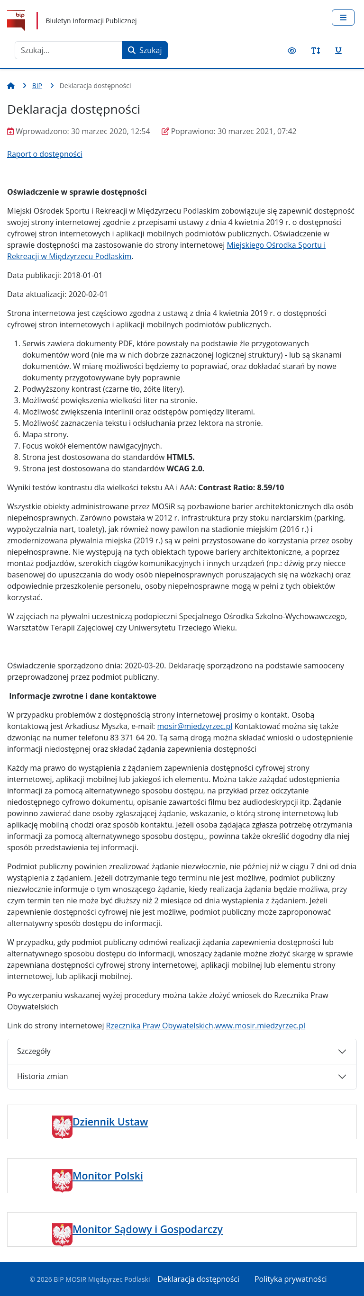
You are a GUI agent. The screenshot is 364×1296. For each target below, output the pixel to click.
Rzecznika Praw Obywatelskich (159, 1025)
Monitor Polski (108, 1175)
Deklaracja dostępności (198, 1279)
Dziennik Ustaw (110, 1121)
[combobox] (68, 50)
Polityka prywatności (291, 1279)
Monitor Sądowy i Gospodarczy (148, 1229)
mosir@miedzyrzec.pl (194, 726)
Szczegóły (34, 1051)
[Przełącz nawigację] (343, 17)
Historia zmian (42, 1076)
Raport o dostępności (44, 154)
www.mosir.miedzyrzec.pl (260, 1025)
